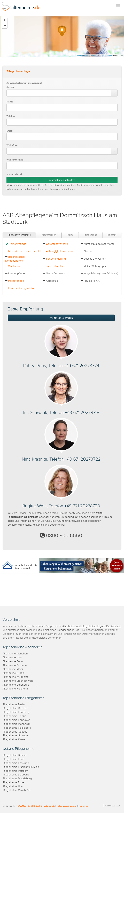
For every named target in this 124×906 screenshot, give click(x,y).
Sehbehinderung (56, 258)
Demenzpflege (17, 244)
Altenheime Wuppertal (15, 677)
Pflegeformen (48, 234)
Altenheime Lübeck (14, 673)
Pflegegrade (90, 234)
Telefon (10, 116)
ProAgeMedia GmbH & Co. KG (29, 806)
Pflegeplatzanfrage (18, 71)
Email (9, 130)
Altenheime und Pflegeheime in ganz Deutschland (91, 626)
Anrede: (10, 87)
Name (9, 101)
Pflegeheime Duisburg (16, 774)
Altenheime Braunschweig (18, 681)
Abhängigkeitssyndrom (59, 251)
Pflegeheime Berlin (14, 704)
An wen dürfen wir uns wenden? (24, 82)
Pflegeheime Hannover (16, 720)
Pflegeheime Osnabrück (17, 790)
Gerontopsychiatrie (57, 244)
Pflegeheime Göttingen (16, 735)
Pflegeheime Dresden (15, 708)
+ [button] (5, 20)
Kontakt (111, 234)
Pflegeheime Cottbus (15, 731)
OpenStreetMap (106, 55)
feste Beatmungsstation (21, 288)
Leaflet (80, 55)
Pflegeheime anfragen (61, 317)
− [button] (5, 25)
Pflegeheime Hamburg (16, 712)
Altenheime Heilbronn (15, 688)
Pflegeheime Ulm (13, 786)
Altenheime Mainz (13, 669)
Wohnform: (12, 145)
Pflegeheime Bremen (15, 755)
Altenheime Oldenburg (16, 684)
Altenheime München (15, 653)
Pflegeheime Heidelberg (17, 727)
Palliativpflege (16, 281)
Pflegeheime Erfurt (13, 759)
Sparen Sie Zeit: (14, 174)
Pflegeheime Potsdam (15, 771)
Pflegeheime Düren (14, 782)
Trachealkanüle (55, 266)
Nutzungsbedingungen (66, 806)
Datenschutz (49, 806)
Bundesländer (65, 630)
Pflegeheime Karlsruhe (16, 763)
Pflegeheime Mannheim (16, 724)
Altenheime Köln (12, 657)
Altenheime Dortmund (15, 665)
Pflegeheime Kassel (14, 739)
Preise (70, 234)
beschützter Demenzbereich (25, 251)
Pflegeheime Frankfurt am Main (21, 767)
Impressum (83, 806)
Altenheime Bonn (13, 661)
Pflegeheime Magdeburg (17, 778)
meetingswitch (90, 55)
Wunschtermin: (15, 159)
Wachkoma (14, 266)
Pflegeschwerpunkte (19, 234)
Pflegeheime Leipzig (14, 716)
